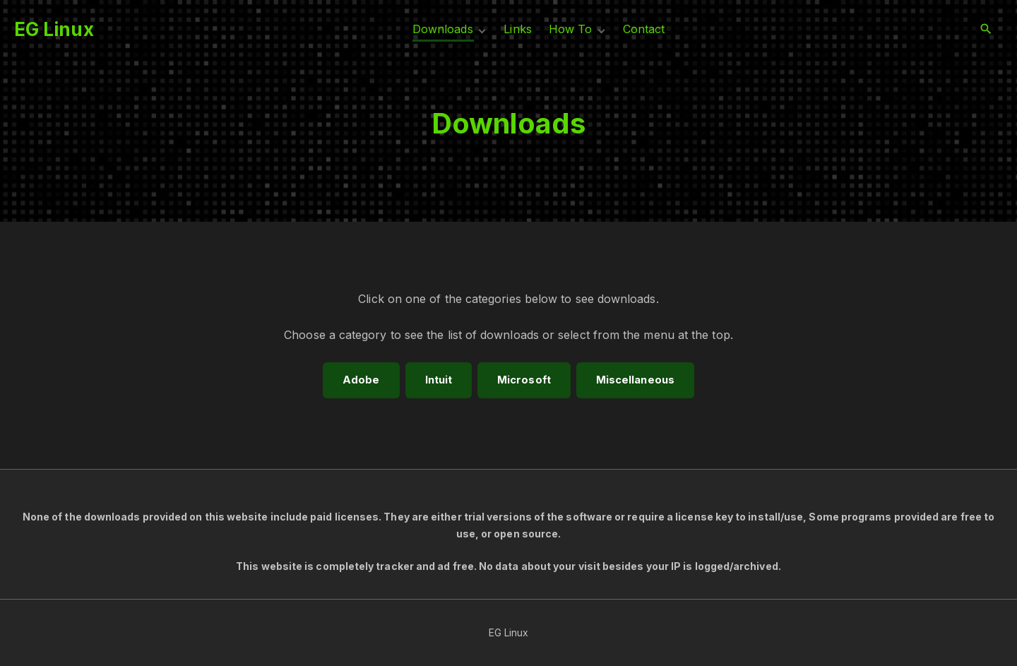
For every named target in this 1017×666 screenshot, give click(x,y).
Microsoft (524, 380)
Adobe (361, 380)
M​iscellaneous (635, 380)
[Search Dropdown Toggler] (986, 29)
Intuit (438, 380)
